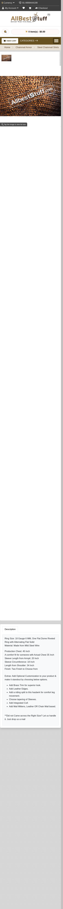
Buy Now (31, 383)
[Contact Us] (28, 3)
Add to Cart (13, 383)
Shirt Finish (9, 173)
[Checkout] (41, 8)
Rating (10, 641)
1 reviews (22, 131)
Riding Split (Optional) (13, 362)
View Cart (9, 41)
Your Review (13, 613)
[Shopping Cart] (30, 8)
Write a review (37, 131)
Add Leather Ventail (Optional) (16, 226)
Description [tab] (10, 423)
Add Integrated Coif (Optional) (16, 268)
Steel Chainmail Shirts (48, 47)
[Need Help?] (43, 383)
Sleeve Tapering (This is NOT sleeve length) (24, 215)
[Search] (5, 32)
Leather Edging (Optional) (14, 320)
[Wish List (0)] (24, 8)
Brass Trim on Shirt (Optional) (16, 309)
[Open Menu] (56, 40)
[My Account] (10, 8)
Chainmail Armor (24, 47)
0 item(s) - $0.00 (35, 31)
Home (7, 47)
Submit (11, 657)
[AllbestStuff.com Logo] (30, 17)
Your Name (12, 601)
